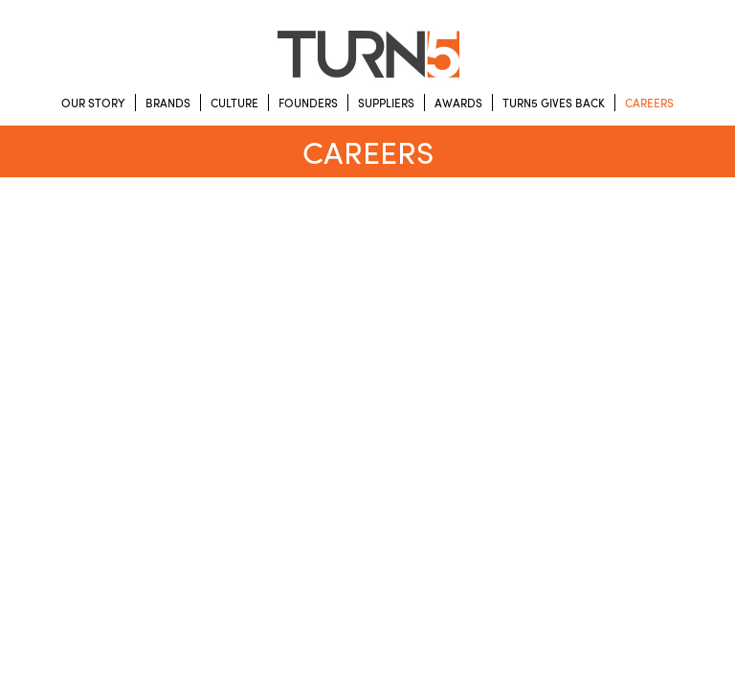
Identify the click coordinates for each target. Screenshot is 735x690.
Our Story (93, 102)
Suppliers (386, 102)
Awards (458, 102)
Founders (308, 102)
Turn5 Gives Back (553, 102)
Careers (649, 102)
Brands (167, 102)
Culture (234, 102)
